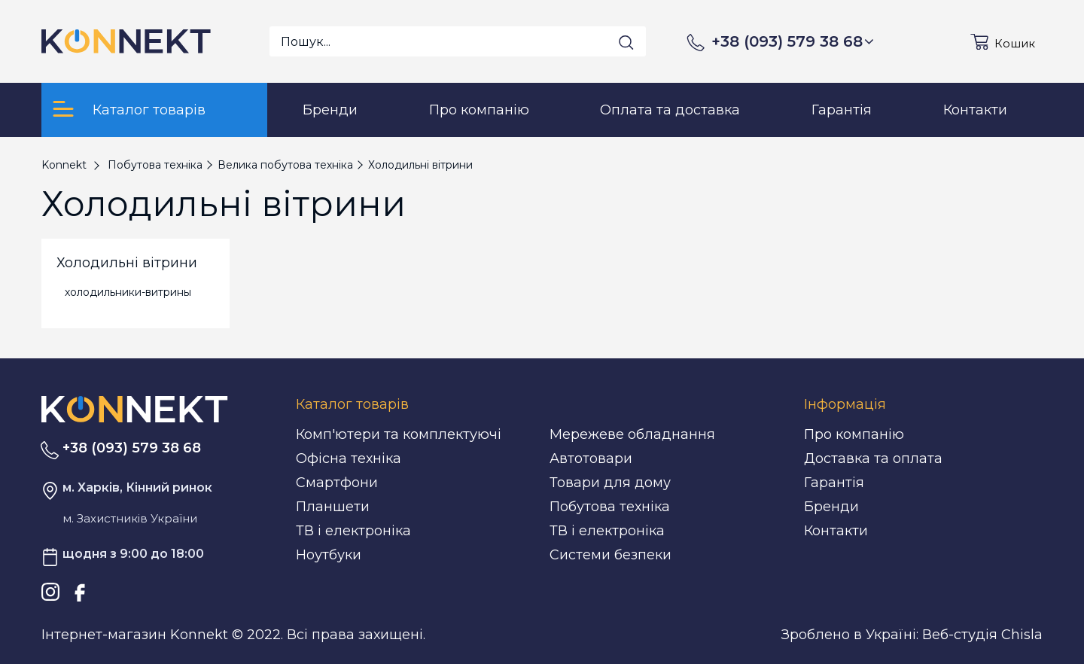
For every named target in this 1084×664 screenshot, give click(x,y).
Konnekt (64, 165)
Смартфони (337, 482)
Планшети (333, 506)
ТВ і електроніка (353, 530)
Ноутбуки (328, 555)
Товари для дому (610, 482)
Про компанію (854, 434)
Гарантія (834, 482)
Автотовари (591, 458)
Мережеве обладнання (632, 434)
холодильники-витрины (128, 292)
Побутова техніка (610, 506)
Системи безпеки (610, 555)
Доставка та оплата (873, 458)
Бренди (831, 506)
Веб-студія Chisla (982, 634)
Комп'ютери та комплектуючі (398, 434)
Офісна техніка (348, 458)
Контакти (836, 530)
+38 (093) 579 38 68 (792, 41)
